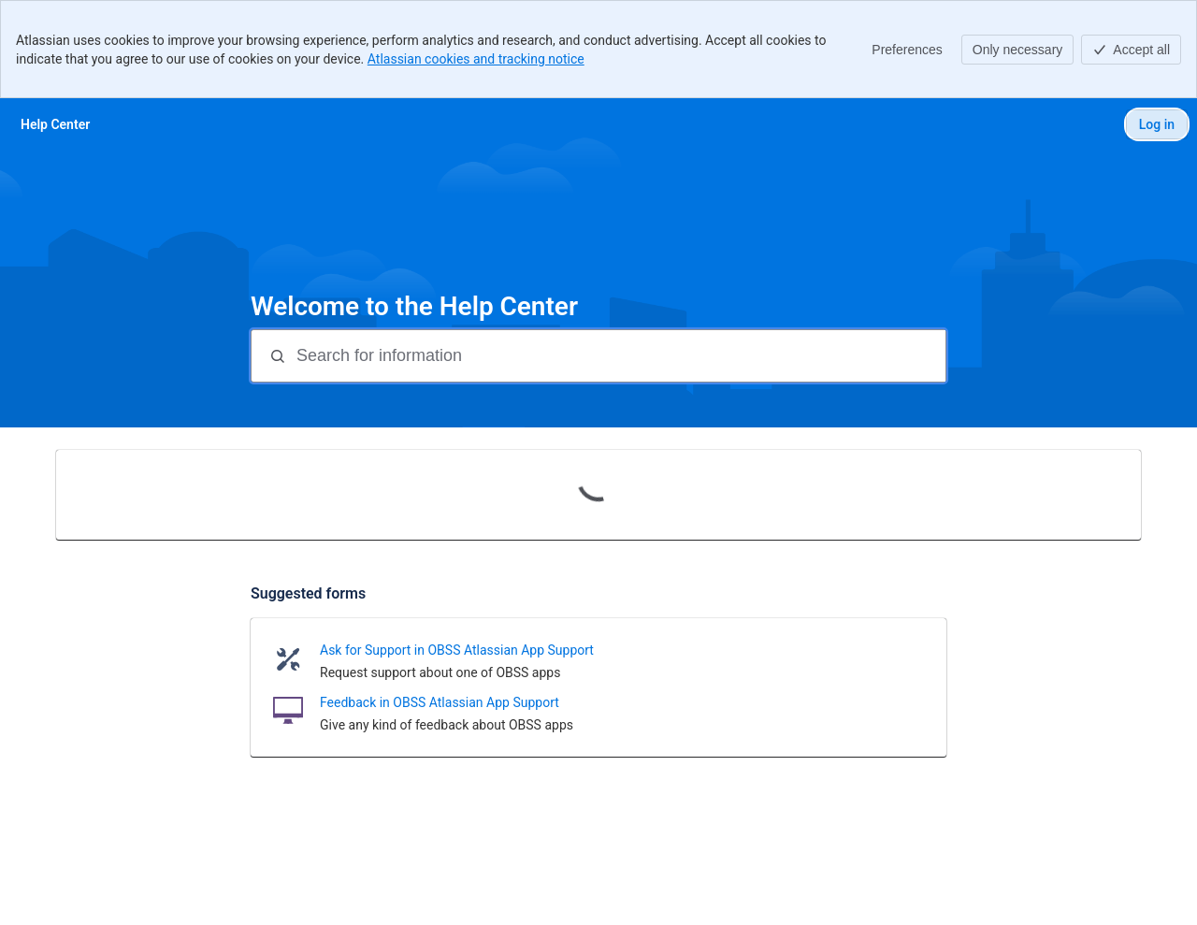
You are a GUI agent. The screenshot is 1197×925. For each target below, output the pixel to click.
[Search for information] (619, 356)
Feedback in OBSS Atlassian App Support (439, 702)
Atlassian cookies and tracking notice (476, 58)
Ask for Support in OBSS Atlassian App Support (457, 650)
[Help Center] (55, 124)
